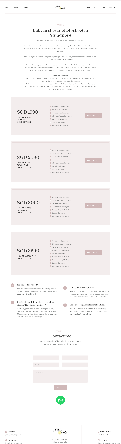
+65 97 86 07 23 (103, 435)
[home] (60, 7)
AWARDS (102, 7)
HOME (7, 7)
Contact (112, 7)
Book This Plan (93, 115)
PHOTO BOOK (90, 7)
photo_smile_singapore (13, 435)
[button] (17, 7)
